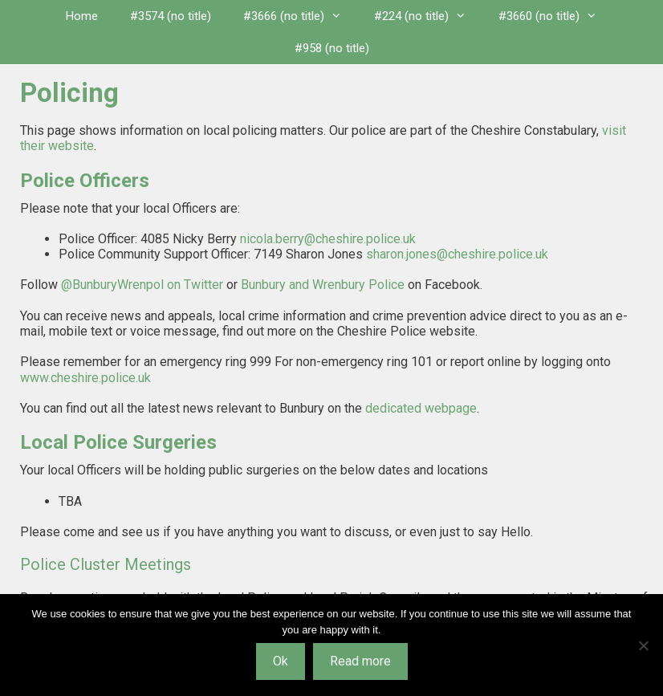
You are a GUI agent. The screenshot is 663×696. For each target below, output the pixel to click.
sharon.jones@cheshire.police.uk (457, 254)
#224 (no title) (428, 16)
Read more (360, 661)
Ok (280, 661)
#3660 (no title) (555, 16)
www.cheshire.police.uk (85, 377)
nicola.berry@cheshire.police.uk (328, 238)
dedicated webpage (421, 408)
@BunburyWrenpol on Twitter (142, 284)
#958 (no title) (332, 48)
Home (82, 16)
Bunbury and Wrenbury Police (323, 284)
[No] (643, 645)
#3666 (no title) (300, 16)
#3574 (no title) (170, 16)
